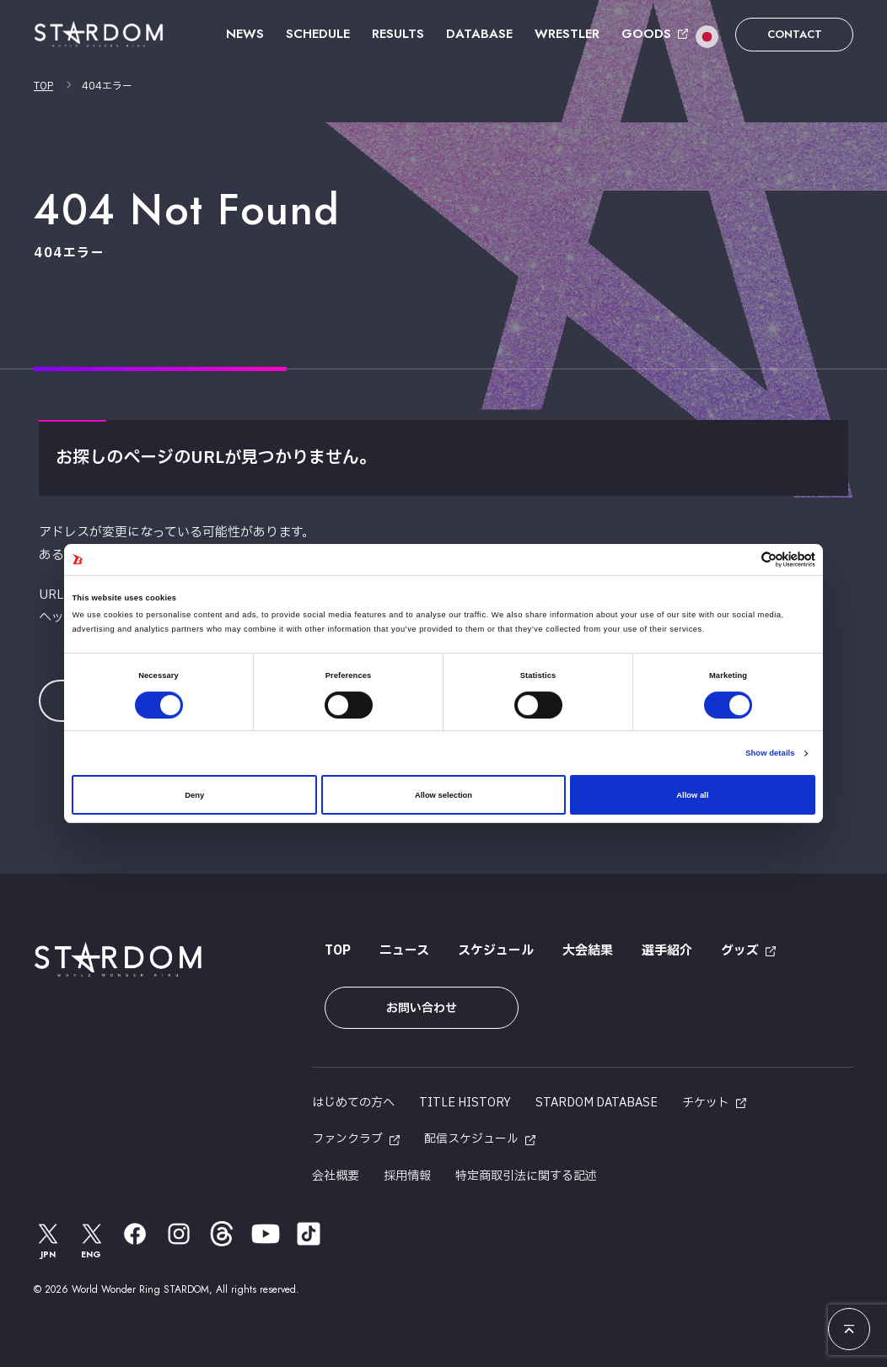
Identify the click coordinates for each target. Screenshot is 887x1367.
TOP (43, 86)
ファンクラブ (347, 1139)
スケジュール (496, 951)
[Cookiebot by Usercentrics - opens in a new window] (741, 560)
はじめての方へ (353, 1102)
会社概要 (335, 1176)
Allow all (692, 795)
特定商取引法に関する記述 (526, 1176)
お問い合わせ (421, 1008)
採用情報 (407, 1176)
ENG (92, 1240)
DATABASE (479, 33)
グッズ (740, 951)
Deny (194, 795)
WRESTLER (567, 33)
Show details (769, 753)
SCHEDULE (318, 33)
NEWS (245, 33)
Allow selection (443, 795)
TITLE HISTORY (465, 1102)
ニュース (404, 951)
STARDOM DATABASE (596, 1102)
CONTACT (794, 34)
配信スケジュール (471, 1139)
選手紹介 (667, 951)
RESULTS (398, 33)
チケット (705, 1102)
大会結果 (587, 951)
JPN (48, 1240)
